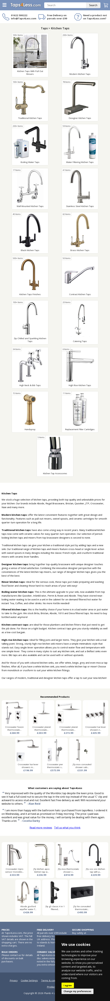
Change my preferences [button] (77, 991)
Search (93, 5)
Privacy (14, 980)
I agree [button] (68, 985)
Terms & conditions (51, 980)
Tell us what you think (67, 827)
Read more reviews (41, 827)
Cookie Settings (29, 980)
